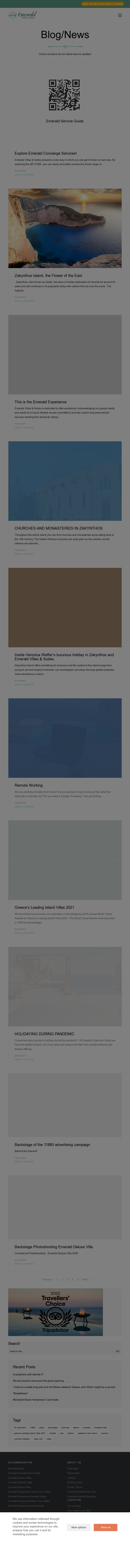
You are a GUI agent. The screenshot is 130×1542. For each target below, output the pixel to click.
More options (78, 1527)
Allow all (105, 1527)
